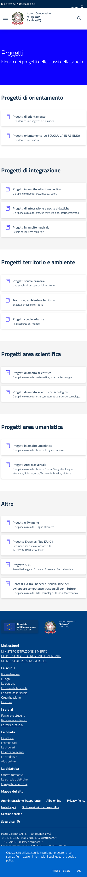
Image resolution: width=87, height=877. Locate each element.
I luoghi (5, 678)
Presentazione (10, 674)
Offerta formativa (12, 774)
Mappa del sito (12, 791)
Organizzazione (11, 697)
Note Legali (8, 807)
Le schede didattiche (14, 779)
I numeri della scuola (14, 688)
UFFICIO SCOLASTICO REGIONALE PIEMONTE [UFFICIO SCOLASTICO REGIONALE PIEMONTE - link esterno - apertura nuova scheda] (31, 656)
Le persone (8, 683)
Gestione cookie (11, 813)
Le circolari (8, 747)
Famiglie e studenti (13, 715)
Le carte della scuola (14, 692)
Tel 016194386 (10, 838)
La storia (6, 702)
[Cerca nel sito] (79, 18)
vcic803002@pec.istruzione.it (26, 842)
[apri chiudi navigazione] (5, 18)
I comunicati (9, 742)
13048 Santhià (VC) (40, 834)
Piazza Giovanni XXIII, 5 (14, 834)
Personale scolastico (14, 720)
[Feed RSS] (18, 821)
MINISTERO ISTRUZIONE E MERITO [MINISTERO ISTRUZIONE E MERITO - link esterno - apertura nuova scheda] (24, 651)
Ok (79, 870)
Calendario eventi (12, 752)
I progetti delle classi (14, 784)
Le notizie (7, 738)
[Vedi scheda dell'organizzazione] (43, 118)
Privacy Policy (76, 800)
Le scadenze (9, 756)
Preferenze (60, 870)
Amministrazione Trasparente (21, 800)
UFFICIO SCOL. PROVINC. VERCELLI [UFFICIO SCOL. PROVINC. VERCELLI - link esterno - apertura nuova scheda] (24, 660)
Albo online (8, 761)
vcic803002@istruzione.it (41, 838)
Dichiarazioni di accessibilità (40, 807)
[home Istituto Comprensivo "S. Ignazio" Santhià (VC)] (31, 19)
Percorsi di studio (12, 724)
